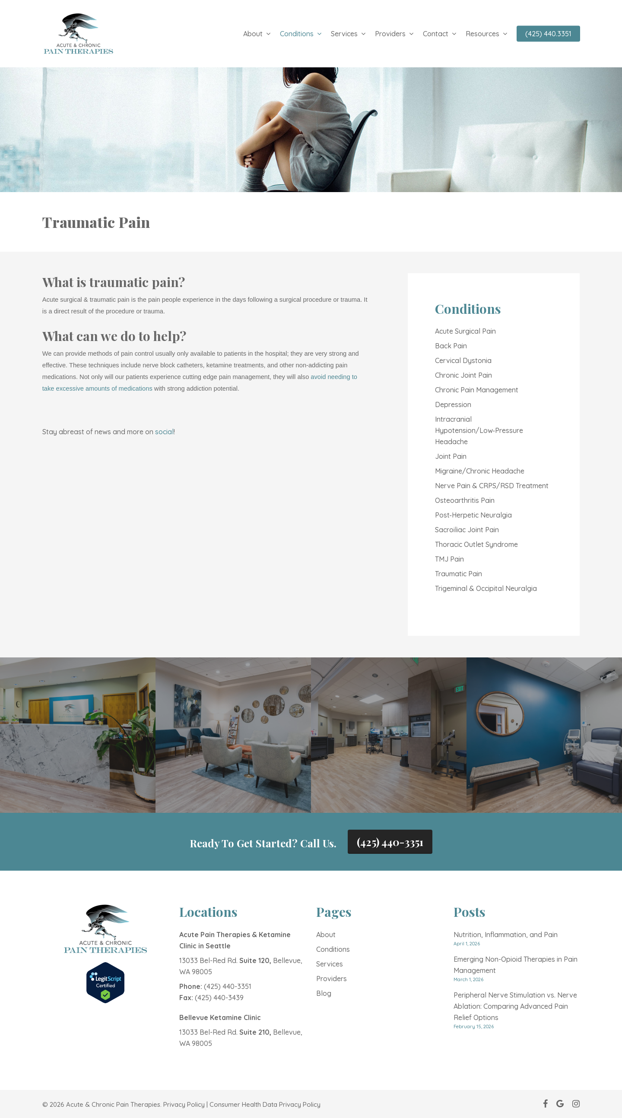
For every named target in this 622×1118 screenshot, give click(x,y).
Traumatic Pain (458, 573)
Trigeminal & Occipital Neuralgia (486, 588)
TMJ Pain (449, 559)
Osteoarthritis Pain (465, 500)
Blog (323, 993)
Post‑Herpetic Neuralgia (473, 515)
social (164, 431)
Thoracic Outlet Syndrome (476, 544)
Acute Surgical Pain (465, 331)
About (326, 934)
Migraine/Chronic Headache (479, 471)
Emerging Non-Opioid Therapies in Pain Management (516, 965)
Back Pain (451, 345)
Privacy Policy (184, 1104)
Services (329, 964)
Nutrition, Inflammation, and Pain (506, 934)
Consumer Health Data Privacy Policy (265, 1104)
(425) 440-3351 (390, 842)
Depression (453, 404)
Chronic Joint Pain (463, 375)
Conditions (333, 949)
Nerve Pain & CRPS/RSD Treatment (492, 485)
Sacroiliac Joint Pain (467, 529)
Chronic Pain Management (476, 389)
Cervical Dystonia (463, 360)
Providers (331, 978)
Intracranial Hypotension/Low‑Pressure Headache (479, 430)
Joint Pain (450, 456)
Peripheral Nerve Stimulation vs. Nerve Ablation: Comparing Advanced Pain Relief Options (515, 1006)
